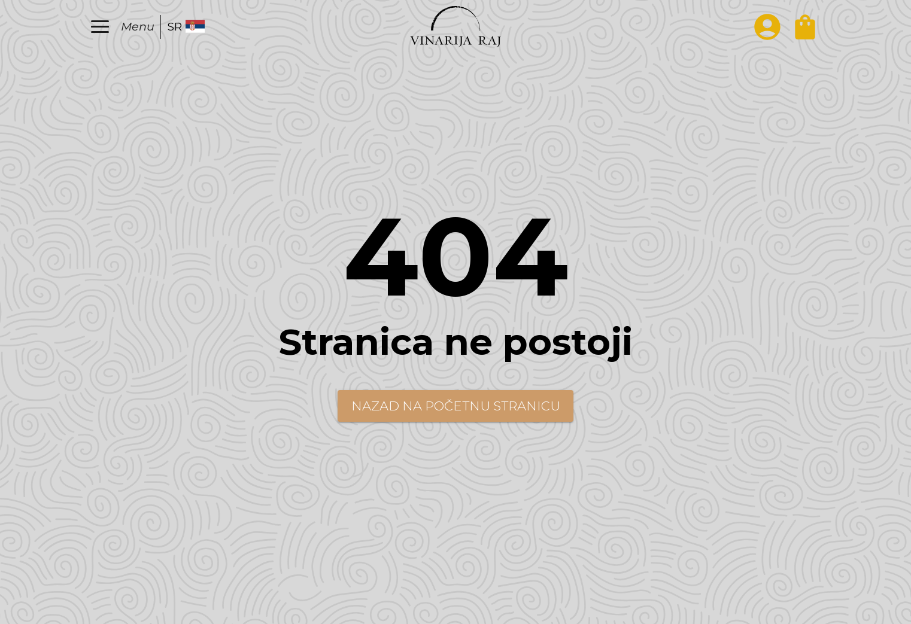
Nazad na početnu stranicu (456, 406)
